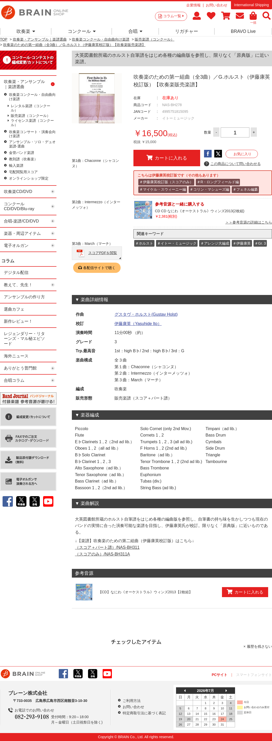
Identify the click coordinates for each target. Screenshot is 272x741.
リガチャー (186, 31)
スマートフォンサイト (254, 675)
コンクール (82, 31)
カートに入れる (167, 158)
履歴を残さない (259, 646)
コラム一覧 (173, 16)
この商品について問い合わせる (232, 163)
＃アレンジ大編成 (214, 243)
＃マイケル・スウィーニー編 (162, 189)
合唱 (135, 31)
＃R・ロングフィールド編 (218, 182)
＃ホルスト (144, 243)
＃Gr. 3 (260, 243)
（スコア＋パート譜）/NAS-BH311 (107, 547)
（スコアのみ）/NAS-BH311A (102, 554)
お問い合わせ (216, 5)
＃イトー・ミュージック (177, 243)
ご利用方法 (132, 701)
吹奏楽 (25, 31)
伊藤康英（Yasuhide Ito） (138, 323)
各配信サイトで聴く (99, 268)
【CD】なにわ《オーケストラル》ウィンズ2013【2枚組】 (145, 592)
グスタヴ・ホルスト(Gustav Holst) (146, 314)
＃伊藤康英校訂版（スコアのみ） (166, 182)
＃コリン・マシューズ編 (209, 189)
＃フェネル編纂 (245, 189)
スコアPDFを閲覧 (102, 253)
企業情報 (193, 5)
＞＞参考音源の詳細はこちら (248, 222)
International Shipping (251, 5)
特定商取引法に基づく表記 (144, 713)
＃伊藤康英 (242, 243)
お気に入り (242, 154)
